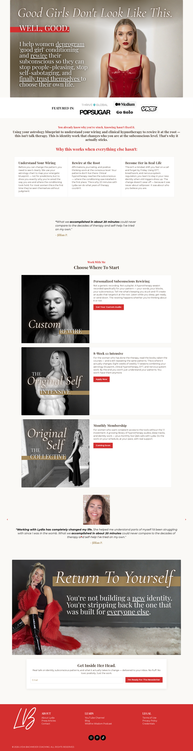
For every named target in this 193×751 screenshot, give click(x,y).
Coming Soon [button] (103, 445)
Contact (46, 723)
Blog (87, 720)
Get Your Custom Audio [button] (108, 307)
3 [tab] (89, 536)
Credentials (148, 723)
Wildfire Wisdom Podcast (98, 723)
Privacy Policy (149, 720)
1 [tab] (81, 536)
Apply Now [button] (101, 379)
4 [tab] (92, 536)
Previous (7, 519)
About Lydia (48, 718)
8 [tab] (107, 536)
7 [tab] (104, 536)
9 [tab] (111, 536)
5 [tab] (96, 536)
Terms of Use (149, 718)
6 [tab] (100, 536)
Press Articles (49, 720)
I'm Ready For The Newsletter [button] (144, 680)
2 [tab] (85, 536)
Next (185, 519)
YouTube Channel (95, 718)
